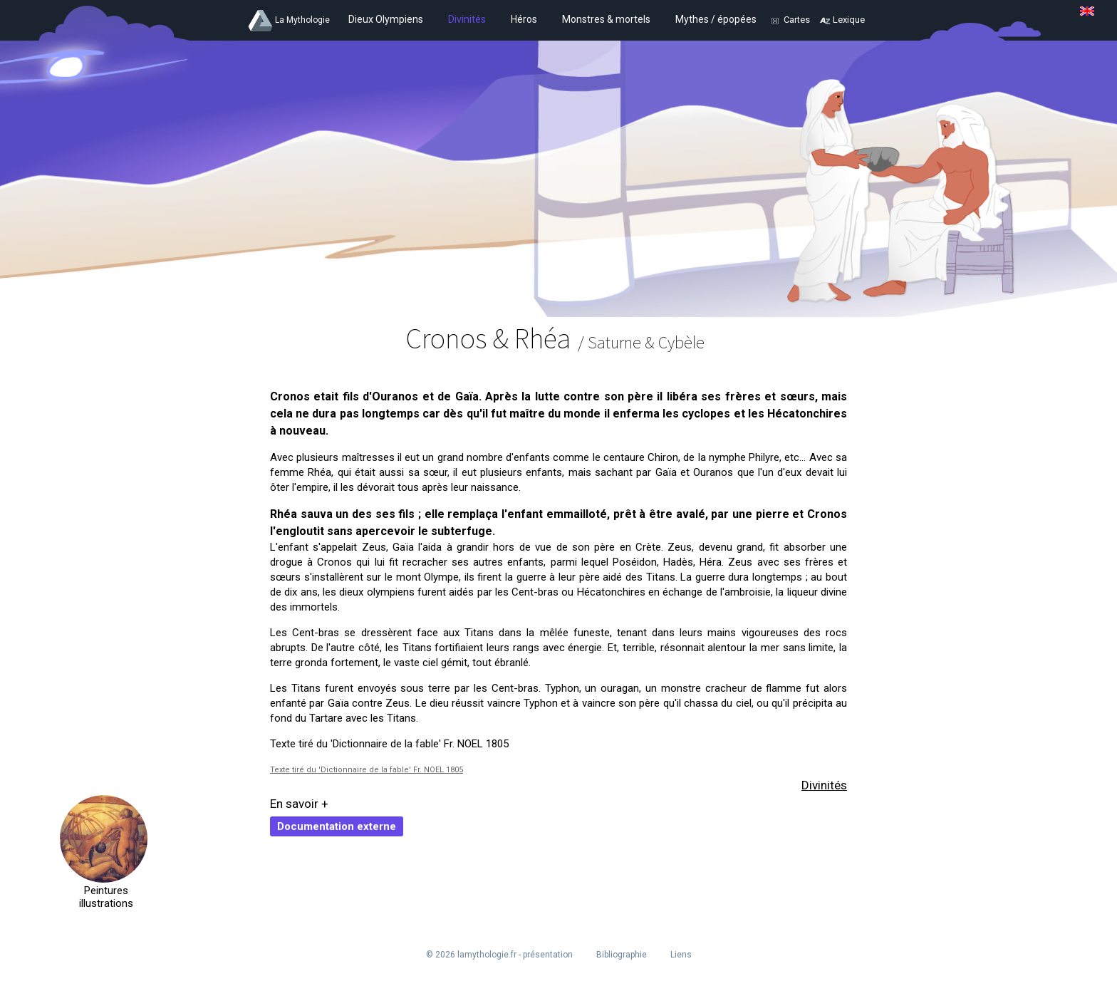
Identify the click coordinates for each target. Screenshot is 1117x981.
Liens (681, 955)
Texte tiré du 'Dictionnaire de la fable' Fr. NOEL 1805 (366, 769)
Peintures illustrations (103, 897)
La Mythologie (302, 20)
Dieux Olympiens (385, 19)
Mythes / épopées (716, 19)
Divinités (467, 19)
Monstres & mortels (606, 19)
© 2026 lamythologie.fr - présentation (499, 955)
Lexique (849, 19)
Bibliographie (621, 955)
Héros (524, 19)
